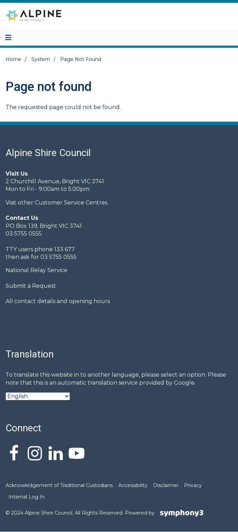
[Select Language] (38, 396)
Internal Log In (26, 497)
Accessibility (133, 485)
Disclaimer (165, 485)
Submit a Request (31, 286)
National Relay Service (37, 270)
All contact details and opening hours (58, 301)
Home (13, 59)
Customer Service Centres (71, 202)
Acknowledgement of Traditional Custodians (59, 485)
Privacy (193, 485)
